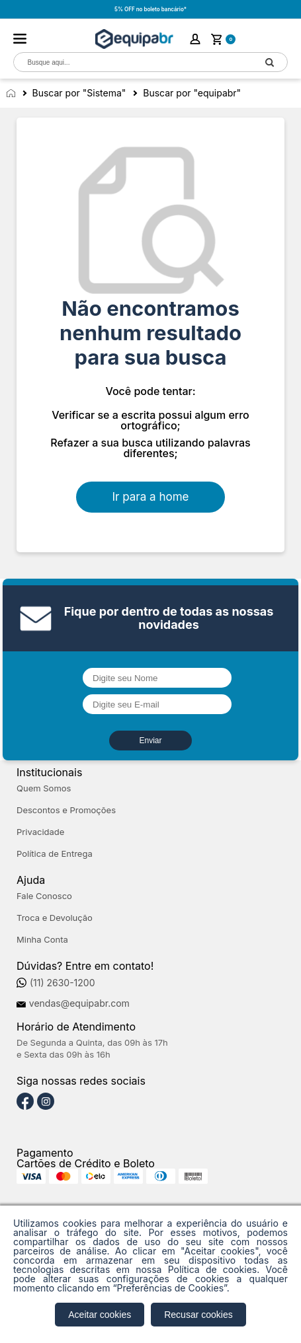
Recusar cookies (198, 1314)
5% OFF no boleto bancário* (150, 9)
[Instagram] (45, 1102)
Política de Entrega (55, 854)
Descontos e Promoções (66, 810)
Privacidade (40, 832)
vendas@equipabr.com (79, 1003)
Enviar (150, 740)
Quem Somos (44, 788)
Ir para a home (150, 496)
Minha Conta (42, 939)
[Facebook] (25, 1102)
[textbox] (132, 62)
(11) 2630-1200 (62, 983)
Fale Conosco (44, 896)
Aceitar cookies (99, 1314)
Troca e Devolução (55, 918)
